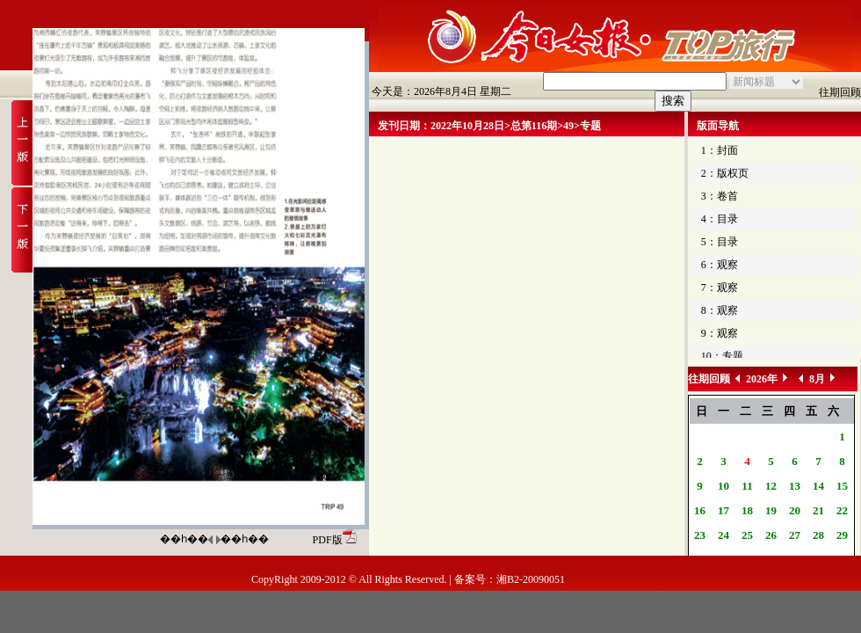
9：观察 (719, 333)
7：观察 (719, 287)
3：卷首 (719, 196)
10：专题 (722, 356)
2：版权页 (725, 173)
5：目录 (719, 242)
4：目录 (719, 219)
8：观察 (719, 310)
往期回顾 (840, 92)
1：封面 (719, 150)
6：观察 (719, 264)
